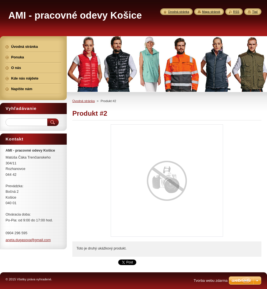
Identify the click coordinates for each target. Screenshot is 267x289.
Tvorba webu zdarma (211, 280)
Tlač (255, 11)
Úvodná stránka (83, 101)
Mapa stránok (211, 11)
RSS (236, 11)
